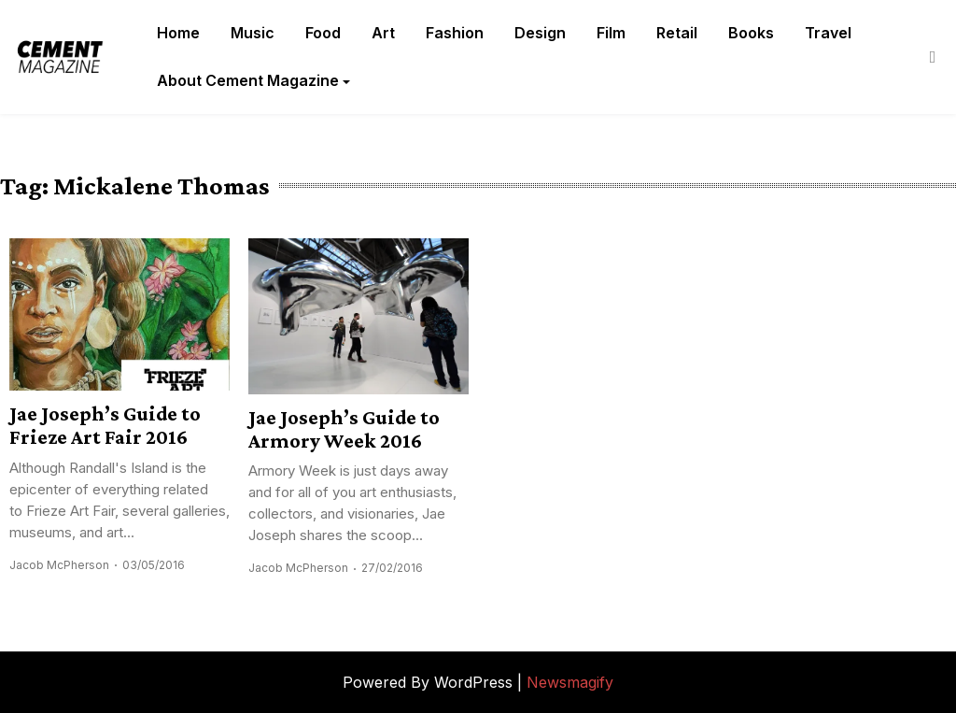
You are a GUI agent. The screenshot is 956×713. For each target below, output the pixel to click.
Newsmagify (570, 682)
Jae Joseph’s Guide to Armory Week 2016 (344, 429)
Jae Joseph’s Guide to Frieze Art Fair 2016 (105, 425)
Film (611, 32)
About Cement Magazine (248, 80)
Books (751, 32)
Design (540, 32)
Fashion (455, 32)
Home (178, 32)
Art (383, 32)
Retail (676, 32)
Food (323, 32)
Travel (828, 32)
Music (252, 32)
